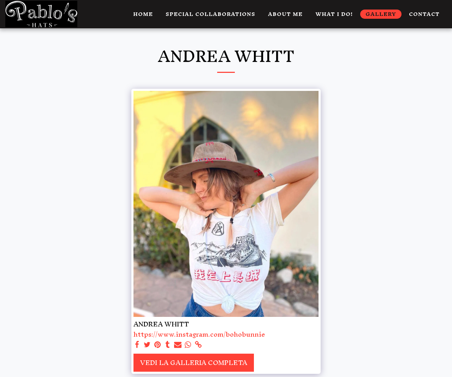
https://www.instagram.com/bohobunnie (199, 334)
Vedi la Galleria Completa (193, 362)
